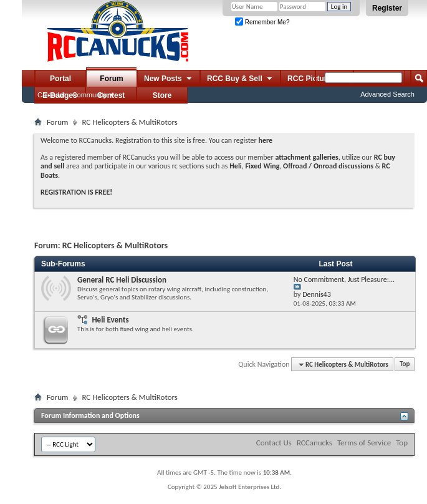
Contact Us (274, 442)
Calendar (51, 95)
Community (89, 95)
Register (387, 8)
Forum (111, 78)
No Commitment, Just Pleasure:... (344, 279)
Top (405, 365)
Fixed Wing (263, 166)
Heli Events (110, 319)
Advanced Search (387, 94)
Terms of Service (364, 442)
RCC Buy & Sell (240, 79)
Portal (60, 78)
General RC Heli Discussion (121, 279)
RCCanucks (314, 442)
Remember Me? (262, 22)
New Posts (168, 79)
